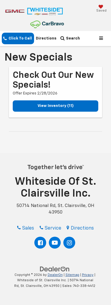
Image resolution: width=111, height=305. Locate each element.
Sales (25, 228)
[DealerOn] (55, 269)
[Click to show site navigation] (102, 38)
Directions (46, 38)
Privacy (88, 274)
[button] (18, 38)
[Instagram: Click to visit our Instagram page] (69, 243)
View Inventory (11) (56, 106)
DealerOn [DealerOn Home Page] (55, 274)
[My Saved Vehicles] (101, 9)
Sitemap (72, 274)
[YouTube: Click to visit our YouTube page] (55, 243)
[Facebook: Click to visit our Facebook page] (40, 243)
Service (50, 228)
